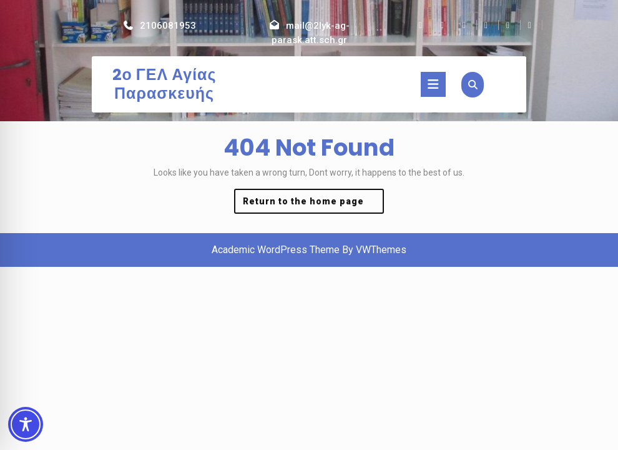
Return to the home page (313, 204)
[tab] (433, 84)
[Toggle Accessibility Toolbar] (25, 424)
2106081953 (168, 25)
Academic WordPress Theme (276, 250)
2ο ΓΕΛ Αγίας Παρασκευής (164, 84)
